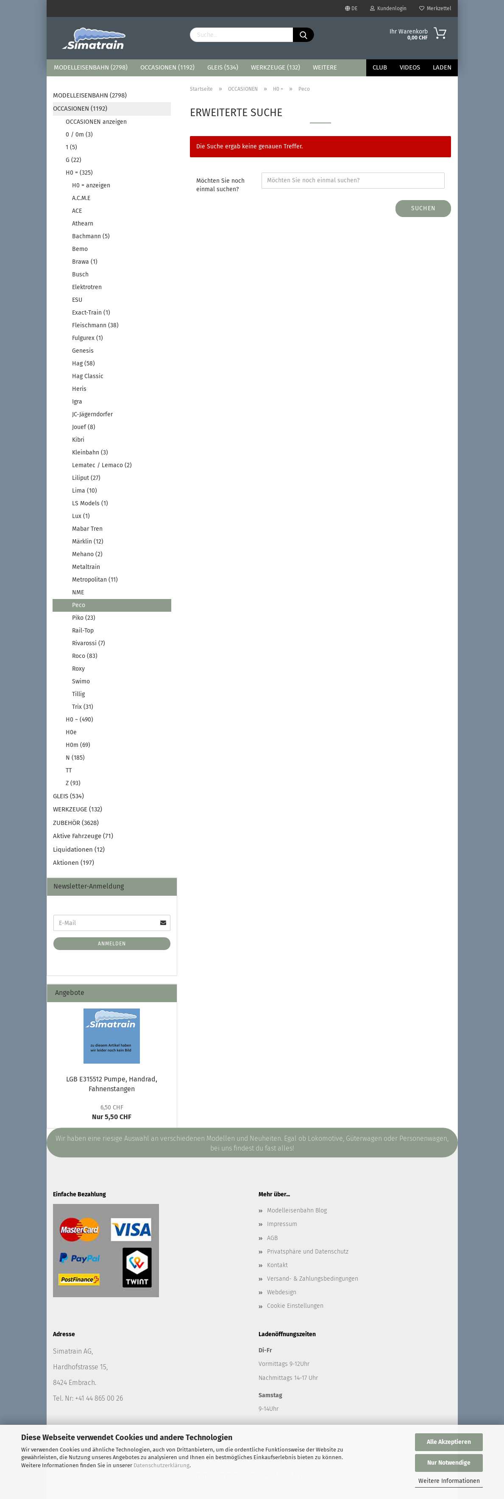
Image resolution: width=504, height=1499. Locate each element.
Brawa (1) (84, 261)
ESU (77, 300)
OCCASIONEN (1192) (167, 67)
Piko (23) (83, 617)
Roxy (78, 668)
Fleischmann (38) (95, 325)
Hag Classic (87, 376)
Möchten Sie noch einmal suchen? (220, 185)
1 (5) (71, 147)
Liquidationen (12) (79, 849)
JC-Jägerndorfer (92, 414)
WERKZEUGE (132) (275, 67)
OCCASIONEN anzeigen (96, 121)
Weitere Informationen (449, 1481)
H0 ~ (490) (79, 719)
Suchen (423, 208)
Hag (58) (83, 363)
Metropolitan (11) (95, 579)
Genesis (83, 350)
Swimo (81, 681)
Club (380, 67)
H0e (71, 732)
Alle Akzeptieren (449, 1442)
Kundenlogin (388, 8)
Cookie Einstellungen (295, 1306)
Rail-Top (83, 630)
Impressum (282, 1224)
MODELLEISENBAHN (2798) (91, 67)
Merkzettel (435, 8)
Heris (79, 389)
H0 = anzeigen (91, 185)
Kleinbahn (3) (90, 452)
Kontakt (277, 1265)
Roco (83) (84, 656)
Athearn (82, 223)
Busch (80, 274)
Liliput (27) (86, 478)
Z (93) (73, 783)
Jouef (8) (83, 427)
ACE (77, 211)
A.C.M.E (81, 198)
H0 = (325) (79, 172)
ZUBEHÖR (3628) (76, 823)
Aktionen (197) (73, 863)
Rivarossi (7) (88, 643)
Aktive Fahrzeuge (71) (83, 836)
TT (69, 770)
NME (78, 592)
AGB (272, 1238)
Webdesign (281, 1292)
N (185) (75, 757)
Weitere (325, 67)
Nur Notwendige (449, 1462)
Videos (410, 67)
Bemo (80, 249)
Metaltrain (86, 567)
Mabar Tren (87, 528)
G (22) (73, 160)
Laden (442, 67)
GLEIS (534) (222, 67)
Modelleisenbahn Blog (297, 1210)
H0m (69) (78, 745)
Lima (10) (84, 490)
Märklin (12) (87, 541)
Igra (77, 401)
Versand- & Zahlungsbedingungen (312, 1278)
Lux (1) (81, 516)
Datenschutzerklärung (161, 1465)
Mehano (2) (87, 554)
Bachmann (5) (91, 236)
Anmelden (112, 944)
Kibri (78, 439)
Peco (78, 605)
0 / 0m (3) (79, 134)
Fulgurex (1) (87, 338)
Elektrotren (87, 287)
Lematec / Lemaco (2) (102, 465)
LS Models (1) (90, 503)
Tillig (78, 694)
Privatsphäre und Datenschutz (307, 1251)
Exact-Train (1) (91, 312)
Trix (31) (82, 706)
